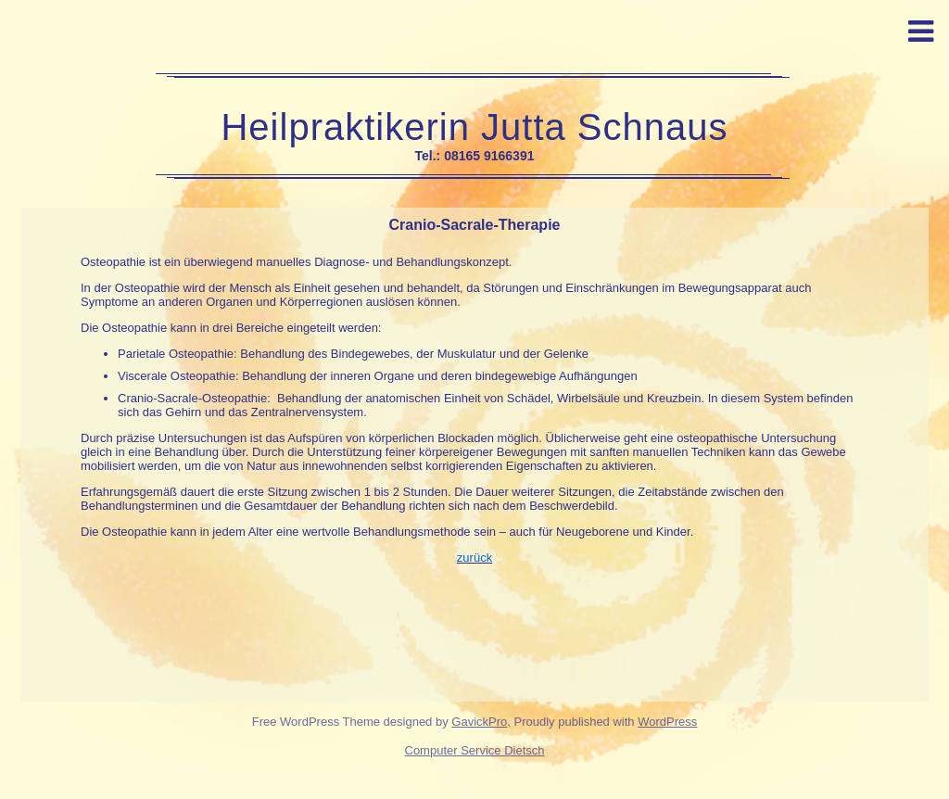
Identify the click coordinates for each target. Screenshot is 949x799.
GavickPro (479, 722)
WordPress (667, 722)
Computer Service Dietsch (475, 750)
